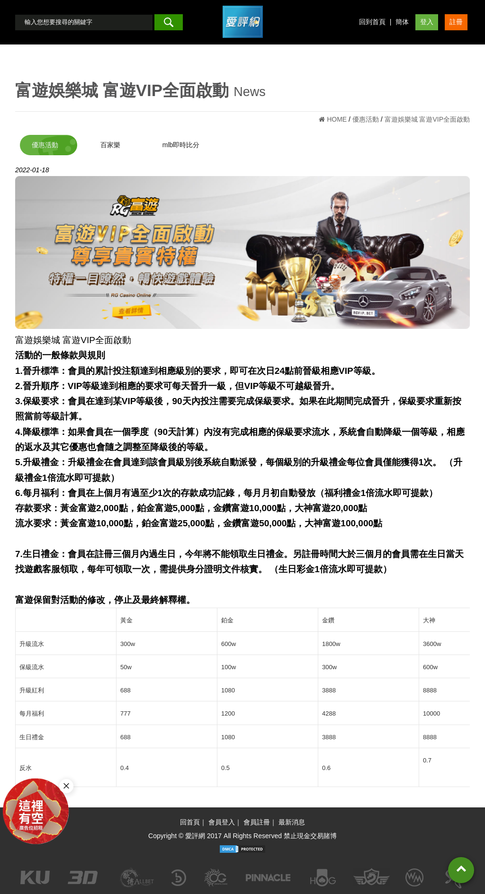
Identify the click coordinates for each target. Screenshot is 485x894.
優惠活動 (45, 145)
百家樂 (110, 145)
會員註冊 (256, 822)
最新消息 (291, 822)
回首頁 (190, 822)
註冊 (456, 22)
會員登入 (221, 822)
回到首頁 (372, 22)
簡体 (402, 22)
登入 (426, 22)
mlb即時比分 (181, 145)
